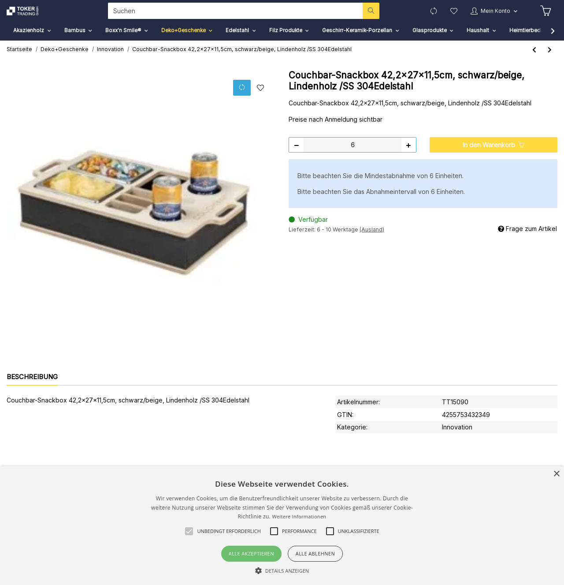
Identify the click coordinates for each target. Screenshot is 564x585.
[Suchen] (230, 17)
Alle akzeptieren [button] (251, 553)
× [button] (556, 474)
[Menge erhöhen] (408, 157)
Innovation (457, 439)
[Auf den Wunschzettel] (260, 100)
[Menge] (352, 157)
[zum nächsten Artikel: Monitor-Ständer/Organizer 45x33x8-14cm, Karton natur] (549, 62)
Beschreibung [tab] (32, 389)
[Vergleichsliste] (424, 17)
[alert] (282, 525)
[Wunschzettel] (446, 17)
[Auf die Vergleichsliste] (241, 100)
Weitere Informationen (299, 516)
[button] (489, 17)
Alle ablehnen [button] (315, 553)
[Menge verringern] (296, 157)
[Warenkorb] (544, 17)
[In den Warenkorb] (493, 157)
